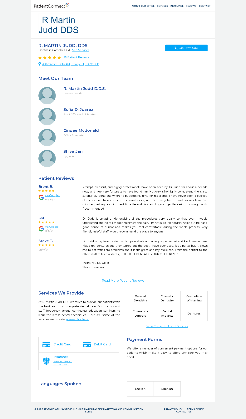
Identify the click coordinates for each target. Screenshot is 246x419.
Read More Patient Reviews (123, 280)
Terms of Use (195, 409)
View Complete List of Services (167, 326)
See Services (80, 50)
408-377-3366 (186, 48)
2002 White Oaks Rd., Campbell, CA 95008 (70, 64)
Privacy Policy (173, 409)
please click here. (77, 319)
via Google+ (52, 195)
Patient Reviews (76, 57)
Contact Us (184, 411)
